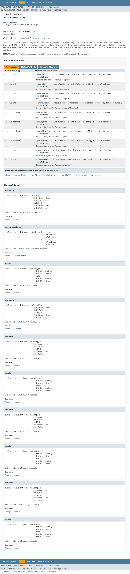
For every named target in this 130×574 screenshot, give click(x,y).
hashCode (46, 175)
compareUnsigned (44, 103)
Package (13, 3)
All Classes (54, 7)
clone (7, 175)
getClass (36, 175)
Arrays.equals (12, 292)
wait (86, 175)
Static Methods (28, 67)
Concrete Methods (48, 67)
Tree (33, 3)
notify (56, 175)
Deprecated (42, 3)
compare (39, 75)
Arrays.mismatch (13, 219)
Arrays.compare (12, 365)
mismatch (40, 150)
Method (33, 10)
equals (39, 112)
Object (14, 34)
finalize (25, 175)
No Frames (40, 7)
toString (78, 175)
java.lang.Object (10, 22)
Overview (5, 3)
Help (50, 3)
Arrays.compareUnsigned (16, 256)
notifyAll (66, 175)
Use (28, 3)
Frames (31, 7)
